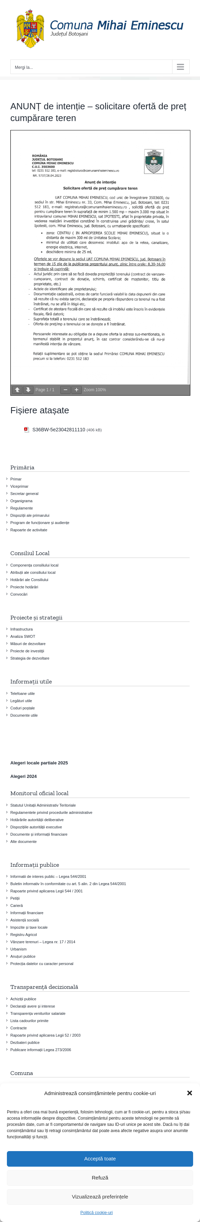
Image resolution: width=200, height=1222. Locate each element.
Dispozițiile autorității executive (36, 827)
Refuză (100, 1177)
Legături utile (21, 701)
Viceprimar (19, 486)
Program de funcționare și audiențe (39, 523)
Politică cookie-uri (96, 1212)
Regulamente (21, 508)
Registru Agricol (23, 934)
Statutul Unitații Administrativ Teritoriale (43, 805)
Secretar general (24, 493)
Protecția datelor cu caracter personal (41, 964)
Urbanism (18, 949)
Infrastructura (21, 629)
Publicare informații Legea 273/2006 (40, 1050)
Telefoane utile (22, 693)
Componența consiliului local (34, 565)
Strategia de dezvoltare (29, 658)
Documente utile (24, 715)
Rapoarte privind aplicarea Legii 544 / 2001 (46, 891)
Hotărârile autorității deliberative (37, 820)
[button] (189, 1093)
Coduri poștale (22, 708)
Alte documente (23, 841)
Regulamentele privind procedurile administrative (51, 812)
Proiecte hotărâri (24, 587)
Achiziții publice (23, 999)
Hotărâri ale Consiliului (29, 580)
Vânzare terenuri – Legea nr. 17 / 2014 (42, 942)
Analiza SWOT (22, 636)
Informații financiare (26, 913)
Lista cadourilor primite (29, 1021)
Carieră (16, 905)
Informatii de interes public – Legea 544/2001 (48, 876)
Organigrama (21, 501)
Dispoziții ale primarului (29, 515)
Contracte (18, 1028)
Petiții (15, 898)
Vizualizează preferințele (100, 1197)
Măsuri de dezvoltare (28, 644)
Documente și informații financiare (39, 834)
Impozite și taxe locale (29, 927)
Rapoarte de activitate (28, 530)
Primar (15, 479)
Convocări (19, 594)
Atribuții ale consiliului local (33, 572)
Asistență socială (24, 920)
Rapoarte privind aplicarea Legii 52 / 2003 (45, 1035)
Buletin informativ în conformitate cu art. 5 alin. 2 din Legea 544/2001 (68, 884)
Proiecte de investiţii (27, 651)
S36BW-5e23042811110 (58, 429)
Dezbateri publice (25, 1042)
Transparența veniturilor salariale (38, 1013)
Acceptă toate (100, 1158)
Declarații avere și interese (32, 1006)
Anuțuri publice (23, 956)
